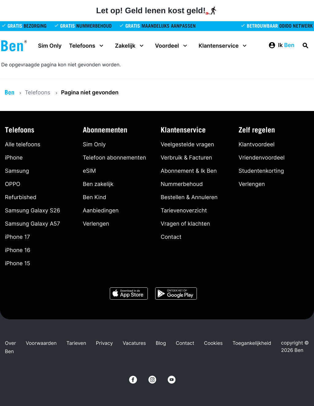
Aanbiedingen (101, 210)
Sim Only (50, 46)
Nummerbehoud (182, 184)
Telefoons (37, 92)
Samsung (17, 171)
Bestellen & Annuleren (189, 197)
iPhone (14, 158)
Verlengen (96, 224)
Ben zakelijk (98, 184)
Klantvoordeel (256, 144)
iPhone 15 (17, 263)
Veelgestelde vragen (187, 144)
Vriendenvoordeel (262, 158)
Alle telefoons (22, 144)
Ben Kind (94, 197)
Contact (171, 237)
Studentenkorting (261, 171)
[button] (281, 45)
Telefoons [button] (87, 45)
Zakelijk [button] (130, 45)
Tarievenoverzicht (184, 210)
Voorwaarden (41, 343)
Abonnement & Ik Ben (189, 171)
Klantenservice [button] (224, 45)
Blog (161, 343)
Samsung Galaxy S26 (32, 210)
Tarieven (76, 343)
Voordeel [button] (172, 45)
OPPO (12, 184)
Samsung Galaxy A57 (32, 224)
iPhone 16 (17, 250)
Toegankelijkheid (251, 343)
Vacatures (134, 343)
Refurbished (20, 197)
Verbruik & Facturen (186, 158)
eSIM (89, 171)
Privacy (104, 343)
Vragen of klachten (185, 224)
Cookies (213, 343)
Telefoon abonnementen (114, 158)
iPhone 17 (17, 237)
